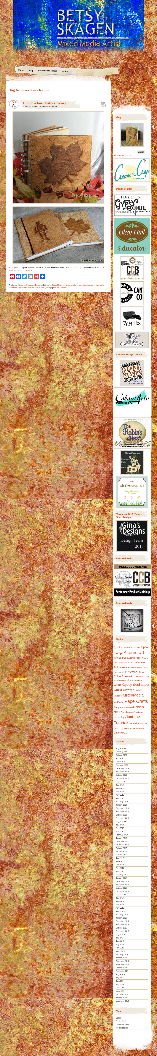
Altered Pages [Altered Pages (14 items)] (135, 658)
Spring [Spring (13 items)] (143, 712)
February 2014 (122, 994)
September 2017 (122, 851)
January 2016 (121, 918)
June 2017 (120, 861)
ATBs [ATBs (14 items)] (130, 662)
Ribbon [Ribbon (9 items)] (130, 707)
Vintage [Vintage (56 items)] (129, 728)
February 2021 (122, 752)
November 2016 (122, 885)
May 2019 (120, 792)
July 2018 (120, 825)
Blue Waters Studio (47, 70)
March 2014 (120, 991)
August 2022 (121, 748)
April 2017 (120, 868)
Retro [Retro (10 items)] (124, 707)
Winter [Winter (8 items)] (125, 733)
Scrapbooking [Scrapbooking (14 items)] (127, 712)
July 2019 (120, 785)
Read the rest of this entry (20, 270)
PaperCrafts (22, 288)
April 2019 (120, 795)
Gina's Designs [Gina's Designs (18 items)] (134, 680)
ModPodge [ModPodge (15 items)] (119, 702)
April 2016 (120, 908)
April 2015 (120, 948)
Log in (118, 1018)
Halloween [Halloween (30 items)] (127, 690)
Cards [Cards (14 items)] (120, 672)
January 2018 (121, 838)
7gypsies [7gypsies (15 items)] (118, 647)
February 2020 (122, 765)
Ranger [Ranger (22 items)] (118, 707)
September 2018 (122, 818)
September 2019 (122, 778)
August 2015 (121, 934)
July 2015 (120, 938)
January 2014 (121, 998)
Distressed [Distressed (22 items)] (137, 676)
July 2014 (120, 978)
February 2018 (122, 835)
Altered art (21, 285)
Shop (31, 70)
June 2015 (120, 941)
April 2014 (120, 988)
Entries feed (120, 1021)
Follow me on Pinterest (123, 156)
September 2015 (122, 931)
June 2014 (120, 981)
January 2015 (121, 958)
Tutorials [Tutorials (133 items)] (121, 722)
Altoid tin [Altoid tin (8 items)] (145, 658)
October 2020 (121, 755)
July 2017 (120, 858)
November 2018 (122, 812)
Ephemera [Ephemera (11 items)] (121, 680)
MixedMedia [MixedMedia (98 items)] (133, 695)
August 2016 (121, 895)
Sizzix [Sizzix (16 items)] (137, 712)
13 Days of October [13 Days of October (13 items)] (131, 647)
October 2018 (121, 815)
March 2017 (120, 871)
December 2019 (122, 768)
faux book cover (89, 285)
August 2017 (121, 855)
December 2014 (122, 961)
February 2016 (122, 915)
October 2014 (121, 968)
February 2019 (122, 802)
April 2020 (120, 758)
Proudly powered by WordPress (17, 1037)
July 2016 (120, 898)
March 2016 (120, 911)
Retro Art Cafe (33, 288)
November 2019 (122, 772)
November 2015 (122, 925)
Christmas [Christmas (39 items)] (130, 672)
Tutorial (37, 285)
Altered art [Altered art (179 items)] (134, 652)
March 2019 (120, 798)
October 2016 (121, 888)
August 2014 (121, 974)
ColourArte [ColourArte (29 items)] (120, 676)
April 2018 (120, 828)
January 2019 (121, 805)
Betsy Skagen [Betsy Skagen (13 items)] (136, 668)
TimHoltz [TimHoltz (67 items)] (133, 717)
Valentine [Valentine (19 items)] (135, 723)
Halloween (30, 285)
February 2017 (122, 875)
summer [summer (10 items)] (117, 717)
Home (21, 70)
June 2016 (120, 901)
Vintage (49, 288)
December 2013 (122, 1001)
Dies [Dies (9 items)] (129, 677)
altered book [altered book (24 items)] (121, 657)
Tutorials (42, 288)
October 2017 (121, 848)
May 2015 (120, 944)
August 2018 (121, 822)
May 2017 (120, 865)
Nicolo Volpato (49, 1037)
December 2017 (122, 841)
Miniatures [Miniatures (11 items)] (118, 696)
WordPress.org (122, 1028)
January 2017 (121, 878)
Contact (65, 71)
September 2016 (122, 891)
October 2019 (121, 775)
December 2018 (122, 808)
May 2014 (120, 984)
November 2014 (122, 964)
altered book (77, 285)
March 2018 (120, 831)
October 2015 (121, 928)
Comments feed (122, 1025)
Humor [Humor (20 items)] (138, 690)
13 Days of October (57, 285)
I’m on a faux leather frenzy (44, 103)
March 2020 (120, 762)
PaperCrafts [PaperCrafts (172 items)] (136, 701)
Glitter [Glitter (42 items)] (118, 684)
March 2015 (120, 951)
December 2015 (122, 921)
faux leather (100, 285)
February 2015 (122, 954)
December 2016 (122, 881)
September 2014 (122, 971)
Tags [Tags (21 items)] (123, 717)
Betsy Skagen (51, 106)
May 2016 (120, 905)
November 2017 (122, 845)
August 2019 (121, 782)
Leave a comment (59, 288)
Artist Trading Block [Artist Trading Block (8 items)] (120, 663)
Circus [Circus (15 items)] (141, 672)
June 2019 (120, 788)
